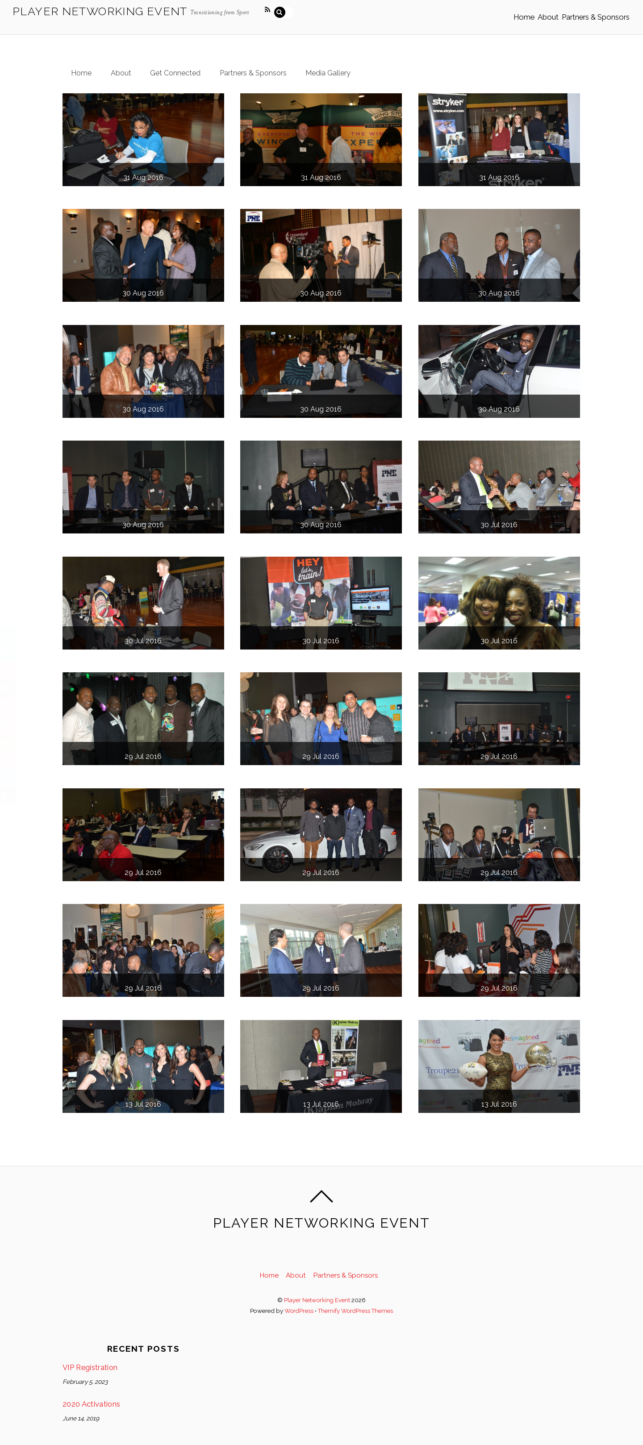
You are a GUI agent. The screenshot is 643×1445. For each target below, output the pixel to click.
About (534, 12)
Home (501, 12)
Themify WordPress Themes (356, 1303)
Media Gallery (338, 64)
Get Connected (180, 64)
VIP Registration (93, 1360)
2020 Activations (93, 1397)
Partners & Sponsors (591, 12)
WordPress (298, 1303)
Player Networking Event (317, 1292)
